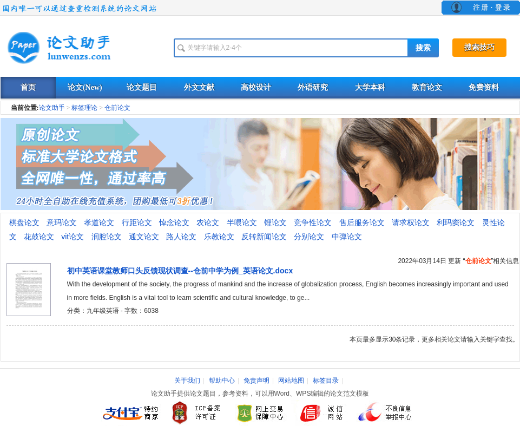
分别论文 (309, 236)
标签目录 (326, 380)
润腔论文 (106, 236)
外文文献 (199, 87)
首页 (28, 87)
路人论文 (181, 236)
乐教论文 (219, 236)
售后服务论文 (362, 222)
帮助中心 (222, 380)
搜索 (423, 48)
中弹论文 (347, 236)
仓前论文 (117, 108)
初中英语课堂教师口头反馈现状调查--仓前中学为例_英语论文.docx (180, 270)
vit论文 (72, 236)
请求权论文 (411, 222)
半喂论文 (242, 222)
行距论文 (137, 222)
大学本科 (370, 87)
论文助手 (52, 108)
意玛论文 (62, 222)
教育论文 (427, 87)
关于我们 (187, 380)
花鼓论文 (39, 236)
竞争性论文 (313, 222)
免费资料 (484, 87)
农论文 (207, 222)
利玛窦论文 (456, 222)
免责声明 (256, 380)
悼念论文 (174, 222)
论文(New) (85, 87)
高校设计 (256, 87)
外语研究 (313, 87)
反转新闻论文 (264, 236)
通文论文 (144, 236)
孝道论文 (99, 222)
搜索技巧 (479, 47)
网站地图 (291, 380)
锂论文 (275, 222)
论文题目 (142, 87)
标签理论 (84, 108)
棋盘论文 (24, 222)
